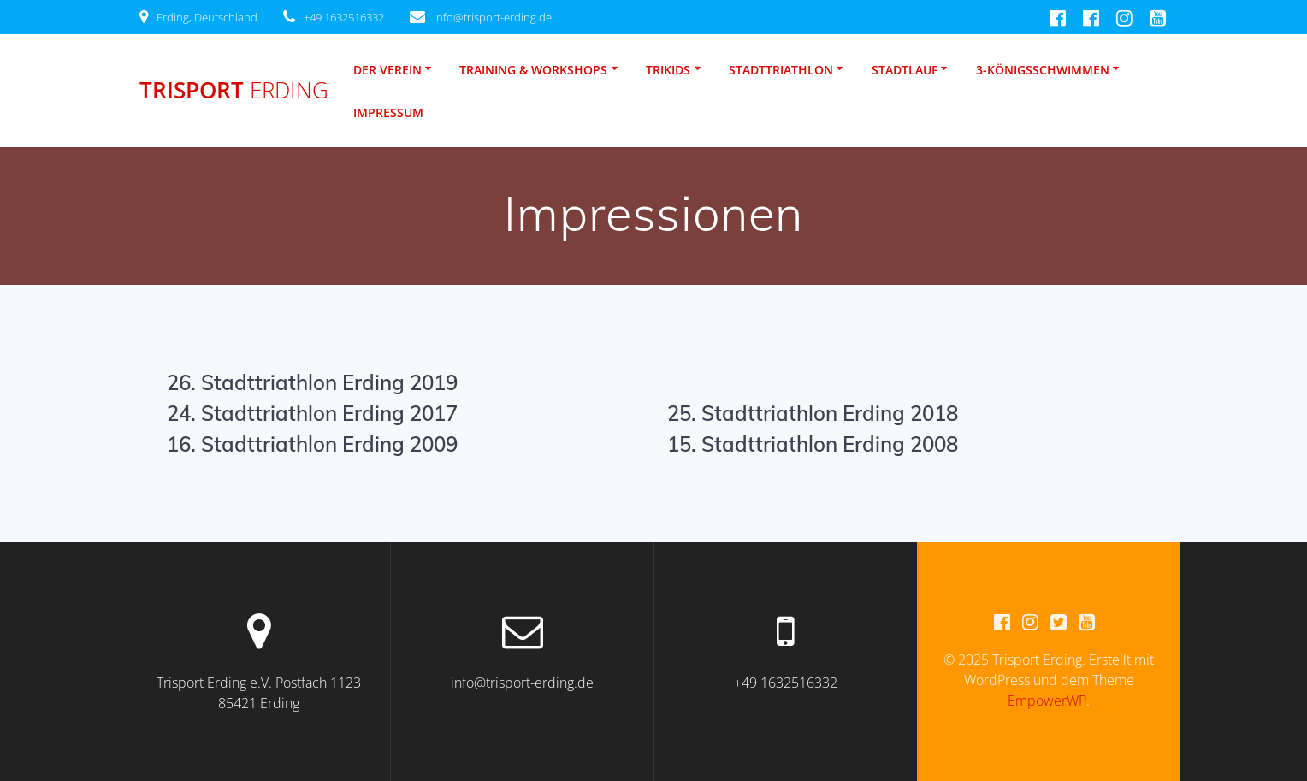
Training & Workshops (533, 70)
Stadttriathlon (781, 70)
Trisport (233, 91)
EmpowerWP (1047, 700)
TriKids (668, 70)
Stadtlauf (904, 70)
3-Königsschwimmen (1042, 70)
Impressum (388, 112)
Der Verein (387, 70)
